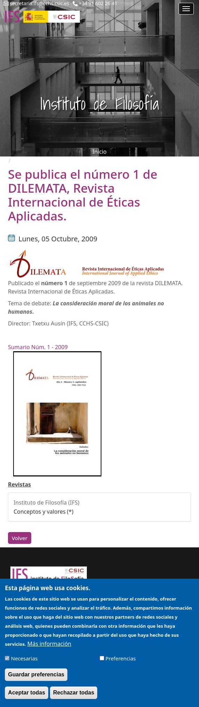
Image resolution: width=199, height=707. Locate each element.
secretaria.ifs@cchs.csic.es (39, 3)
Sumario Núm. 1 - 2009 (38, 347)
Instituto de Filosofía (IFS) (47, 502)
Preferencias (121, 661)
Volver (19, 538)
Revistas (19, 484)
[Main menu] (186, 9)
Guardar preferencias (36, 678)
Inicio (99, 151)
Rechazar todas (73, 696)
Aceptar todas (26, 696)
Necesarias (24, 661)
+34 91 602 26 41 (98, 3)
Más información (49, 647)
